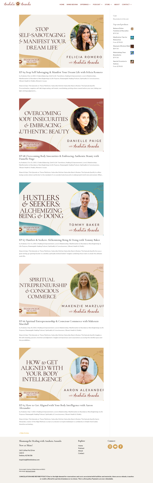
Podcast (81, 448)
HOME (62, 4)
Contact (81, 453)
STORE (107, 4)
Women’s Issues (41, 81)
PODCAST (96, 4)
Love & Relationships (89, 76)
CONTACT (126, 4)
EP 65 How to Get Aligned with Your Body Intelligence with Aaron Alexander (56, 407)
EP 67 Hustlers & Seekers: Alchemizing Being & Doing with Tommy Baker (59, 240)
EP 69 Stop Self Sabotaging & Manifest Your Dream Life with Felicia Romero (61, 72)
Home (80, 446)
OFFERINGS (84, 4)
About (80, 451)
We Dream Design (30, 471)
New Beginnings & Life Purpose (48, 78)
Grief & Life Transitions (56, 76)
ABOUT (117, 4)
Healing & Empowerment (73, 76)
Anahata (24, 76)
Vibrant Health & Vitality (27, 81)
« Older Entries (24, 433)
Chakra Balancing (42, 76)
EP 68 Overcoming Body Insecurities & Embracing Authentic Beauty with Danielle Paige (59, 157)
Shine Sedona (72, 4)
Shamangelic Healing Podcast (69, 78)
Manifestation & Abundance (28, 78)
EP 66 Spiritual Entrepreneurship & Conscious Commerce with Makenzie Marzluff (59, 323)
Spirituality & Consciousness (89, 78)
